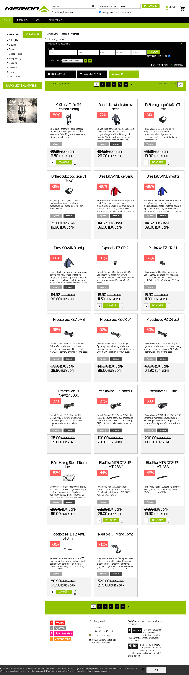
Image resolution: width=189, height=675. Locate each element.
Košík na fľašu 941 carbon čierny (68, 107)
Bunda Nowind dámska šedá (115, 107)
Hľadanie (65, 34)
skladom (156, 65)
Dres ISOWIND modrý (163, 176)
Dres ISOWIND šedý (69, 248)
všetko (166, 65)
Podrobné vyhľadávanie (62, 12)
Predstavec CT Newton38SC (69, 393)
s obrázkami (58, 74)
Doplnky (13, 63)
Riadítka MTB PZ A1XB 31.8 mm (68, 536)
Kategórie (13, 34)
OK (156, 670)
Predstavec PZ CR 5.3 (162, 319)
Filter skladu (177, 65)
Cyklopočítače (15, 54)
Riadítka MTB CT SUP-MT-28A (162, 465)
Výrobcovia (32, 34)
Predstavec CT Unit (163, 391)
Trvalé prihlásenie (109, 12)
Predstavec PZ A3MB (69, 319)
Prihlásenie (55, 20)
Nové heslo (126, 12)
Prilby (12, 72)
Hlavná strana (52, 34)
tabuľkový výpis (92, 74)
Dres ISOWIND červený (115, 176)
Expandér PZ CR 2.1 (115, 248)
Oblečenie (13, 67)
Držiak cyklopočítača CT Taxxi (162, 107)
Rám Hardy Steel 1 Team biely (68, 465)
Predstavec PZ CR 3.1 (115, 319)
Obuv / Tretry (15, 76)
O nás (7, 20)
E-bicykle (13, 40)
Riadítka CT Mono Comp (115, 534)
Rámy (12, 49)
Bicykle (12, 44)
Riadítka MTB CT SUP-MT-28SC (115, 465)
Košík (38, 20)
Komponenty (15, 58)
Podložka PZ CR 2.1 (162, 248)
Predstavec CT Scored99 (115, 391)
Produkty (22, 20)
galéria (119, 74)
